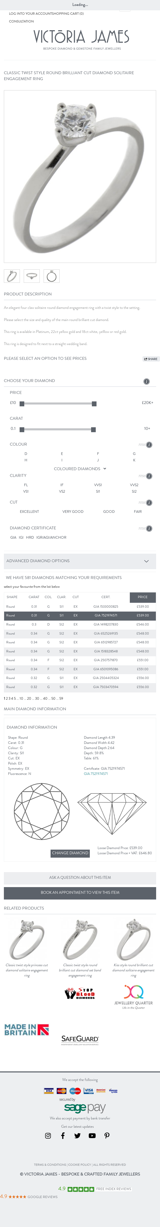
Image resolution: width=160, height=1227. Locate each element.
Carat (34, 597)
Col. (48, 597)
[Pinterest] (109, 1137)
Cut (76, 597)
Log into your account (30, 14)
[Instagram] (51, 1137)
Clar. (61, 597)
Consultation (21, 22)
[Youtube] (95, 1137)
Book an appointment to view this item (80, 893)
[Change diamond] (70, 854)
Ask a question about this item (80, 878)
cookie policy (79, 1165)
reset (143, 444)
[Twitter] (80, 1137)
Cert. (105, 597)
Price (143, 597)
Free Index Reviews (113, 1189)
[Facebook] (65, 1137)
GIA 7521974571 (96, 774)
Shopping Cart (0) (68, 14)
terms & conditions (50, 1165)
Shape (12, 597)
